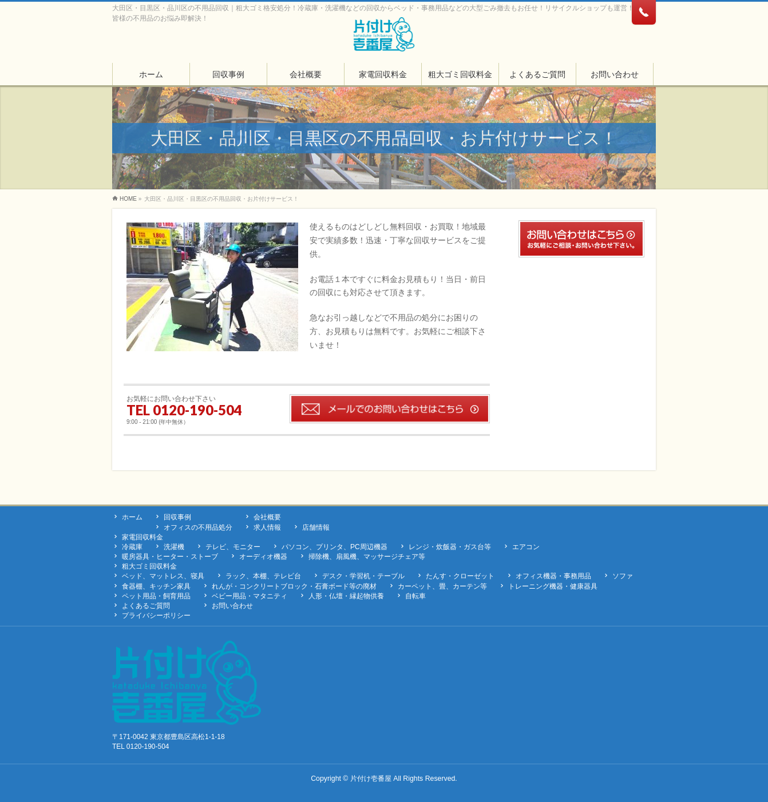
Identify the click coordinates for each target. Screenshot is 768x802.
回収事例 (177, 517)
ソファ (622, 576)
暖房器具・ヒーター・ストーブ (170, 557)
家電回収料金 (142, 537)
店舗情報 (316, 527)
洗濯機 (174, 547)
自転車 (415, 596)
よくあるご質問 (146, 606)
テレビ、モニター (232, 547)
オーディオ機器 (263, 557)
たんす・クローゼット (460, 576)
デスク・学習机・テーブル (363, 576)
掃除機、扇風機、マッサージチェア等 (366, 557)
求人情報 (267, 527)
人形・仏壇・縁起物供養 (346, 596)
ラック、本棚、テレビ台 (263, 576)
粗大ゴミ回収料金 (149, 566)
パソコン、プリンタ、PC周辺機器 (334, 547)
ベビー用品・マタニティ (249, 596)
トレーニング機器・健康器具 (552, 586)
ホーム (132, 517)
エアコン (526, 547)
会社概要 (267, 517)
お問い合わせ (232, 606)
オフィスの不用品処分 (198, 527)
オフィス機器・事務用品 (553, 576)
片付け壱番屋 (370, 779)
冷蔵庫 (132, 547)
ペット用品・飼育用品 (156, 596)
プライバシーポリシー (156, 616)
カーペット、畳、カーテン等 (442, 586)
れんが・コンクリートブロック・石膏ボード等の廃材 (294, 586)
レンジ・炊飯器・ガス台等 (450, 547)
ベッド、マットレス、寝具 (163, 576)
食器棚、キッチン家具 (156, 586)
